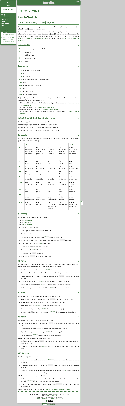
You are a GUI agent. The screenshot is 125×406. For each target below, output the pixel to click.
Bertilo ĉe (8, 43)
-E (21, 82)
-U (21, 70)
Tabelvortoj (32, 17)
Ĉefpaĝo (3, 14)
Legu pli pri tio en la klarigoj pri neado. (58, 389)
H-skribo (49, 404)
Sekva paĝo (4, 32)
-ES (20, 79)
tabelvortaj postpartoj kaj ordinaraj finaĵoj (33, 38)
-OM (20, 94)
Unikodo (44, 404)
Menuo (3, 28)
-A (21, 76)
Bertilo (8, 2)
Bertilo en (8, 41)
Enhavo (3, 21)
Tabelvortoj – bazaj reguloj (8, 10)
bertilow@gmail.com (52, 395)
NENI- (21, 61)
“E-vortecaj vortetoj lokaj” (46, 107)
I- (19, 55)
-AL (20, 88)
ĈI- (20, 58)
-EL (20, 91)
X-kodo (53, 404)
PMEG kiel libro (5, 19)
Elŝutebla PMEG (5, 17)
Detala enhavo (5, 23)
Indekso (3, 25)
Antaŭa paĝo (4, 30)
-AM (20, 85)
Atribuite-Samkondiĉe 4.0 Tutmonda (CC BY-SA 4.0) (49, 398)
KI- (20, 49)
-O (21, 73)
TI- (20, 52)
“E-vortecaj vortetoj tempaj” (50, 109)
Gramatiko (22, 17)
